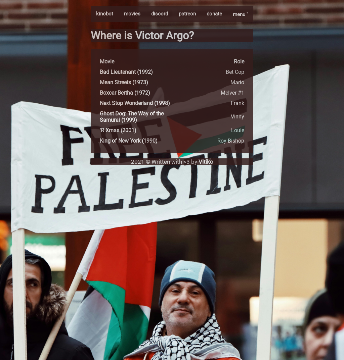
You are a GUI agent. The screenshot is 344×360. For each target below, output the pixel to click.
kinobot (104, 14)
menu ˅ (240, 14)
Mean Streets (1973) (124, 82)
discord (159, 14)
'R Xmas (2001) (118, 130)
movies (132, 14)
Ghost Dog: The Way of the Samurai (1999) (132, 116)
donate (214, 14)
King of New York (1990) (129, 141)
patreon (187, 14)
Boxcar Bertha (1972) (125, 93)
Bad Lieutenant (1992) (126, 72)
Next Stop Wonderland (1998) (135, 103)
